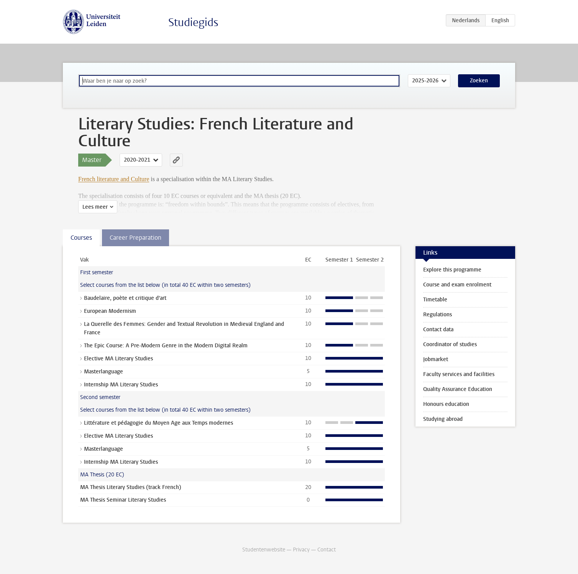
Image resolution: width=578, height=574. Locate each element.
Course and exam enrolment (457, 284)
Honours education (446, 404)
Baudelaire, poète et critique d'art (125, 298)
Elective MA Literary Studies (118, 358)
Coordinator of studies (450, 344)
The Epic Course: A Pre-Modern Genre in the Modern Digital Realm (166, 345)
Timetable (435, 299)
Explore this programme (452, 269)
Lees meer (95, 207)
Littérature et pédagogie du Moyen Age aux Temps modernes (158, 423)
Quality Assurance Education (457, 389)
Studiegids (193, 22)
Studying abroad (443, 419)
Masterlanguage (103, 371)
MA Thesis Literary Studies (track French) (130, 487)
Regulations (437, 314)
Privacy (301, 549)
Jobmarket (435, 359)
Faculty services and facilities (458, 374)
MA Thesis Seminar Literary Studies (123, 500)
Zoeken (479, 80)
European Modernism (110, 311)
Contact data (438, 329)
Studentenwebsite (263, 549)
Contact (326, 549)
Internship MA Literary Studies (121, 384)
